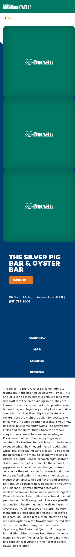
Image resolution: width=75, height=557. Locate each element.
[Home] (17, 6)
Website (21, 280)
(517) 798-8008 (19, 301)
